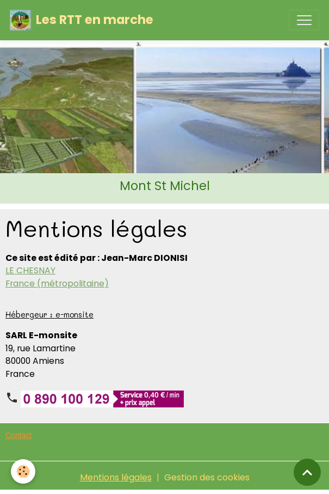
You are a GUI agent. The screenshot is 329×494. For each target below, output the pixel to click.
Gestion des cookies (207, 477)
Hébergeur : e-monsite (49, 314)
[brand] (81, 20)
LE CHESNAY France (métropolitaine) (57, 277)
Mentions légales (116, 477)
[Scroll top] (307, 472)
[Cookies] (23, 471)
